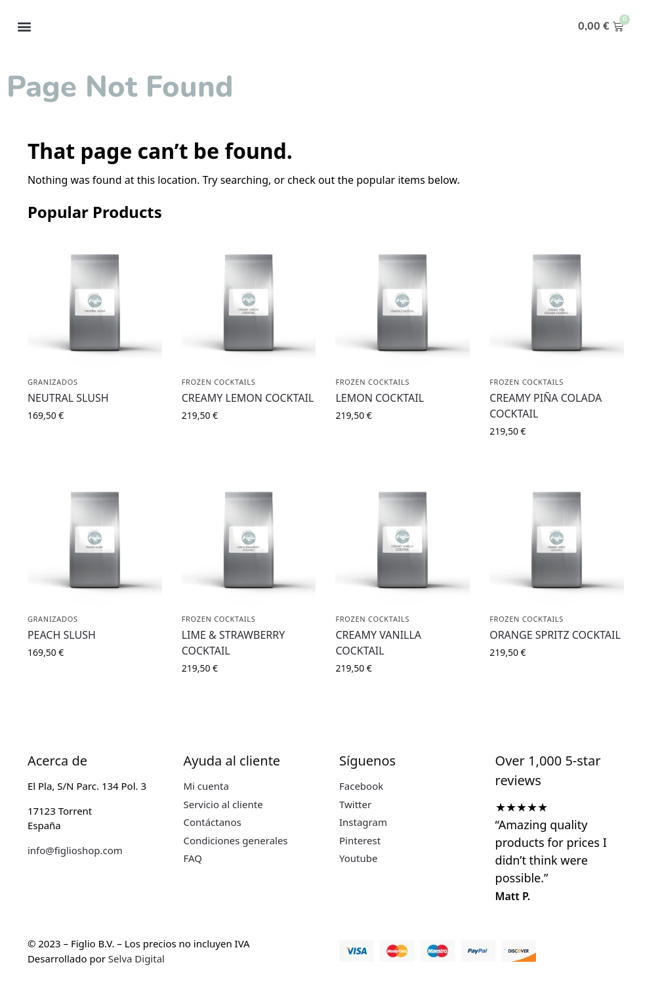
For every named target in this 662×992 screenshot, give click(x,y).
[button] (24, 26)
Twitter (355, 804)
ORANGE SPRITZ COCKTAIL (555, 635)
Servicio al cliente (222, 804)
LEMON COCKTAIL (379, 398)
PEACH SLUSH (62, 635)
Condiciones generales (235, 840)
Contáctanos (212, 822)
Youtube (358, 858)
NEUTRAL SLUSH (68, 398)
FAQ (192, 858)
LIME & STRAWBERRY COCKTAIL (233, 643)
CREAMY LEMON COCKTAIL (248, 398)
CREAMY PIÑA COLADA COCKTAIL (545, 406)
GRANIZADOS (53, 382)
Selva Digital (136, 958)
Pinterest (360, 840)
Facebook (361, 785)
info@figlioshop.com (75, 850)
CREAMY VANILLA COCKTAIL (378, 643)
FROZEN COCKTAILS (219, 382)
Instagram (363, 822)
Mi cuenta (205, 785)
